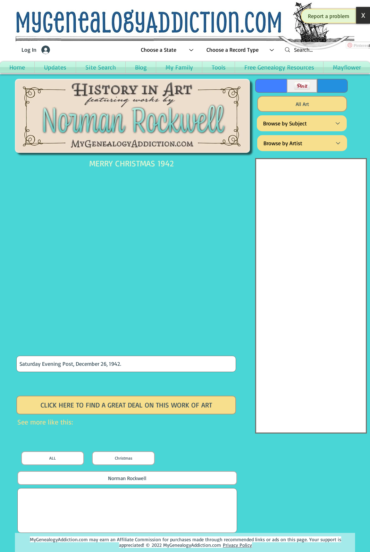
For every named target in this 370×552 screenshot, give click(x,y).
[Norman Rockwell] (127, 478)
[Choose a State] (167, 50)
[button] (328, 16)
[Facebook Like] (270, 85)
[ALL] (52, 458)
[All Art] (302, 104)
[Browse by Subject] (302, 123)
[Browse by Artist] (302, 143)
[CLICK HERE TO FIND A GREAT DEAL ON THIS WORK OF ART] (126, 405)
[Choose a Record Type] (240, 50)
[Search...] (324, 50)
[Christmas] (123, 458)
